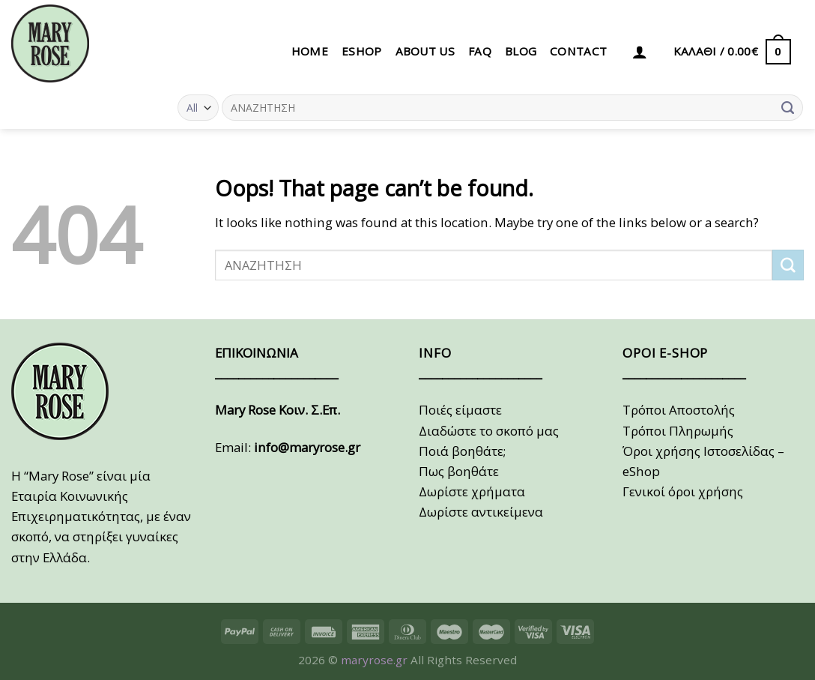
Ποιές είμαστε (460, 409)
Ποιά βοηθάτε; (462, 451)
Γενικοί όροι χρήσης (682, 491)
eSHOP (362, 50)
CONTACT (578, 50)
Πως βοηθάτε (459, 471)
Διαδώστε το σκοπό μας (489, 430)
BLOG (520, 50)
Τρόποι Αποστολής (678, 409)
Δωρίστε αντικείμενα (481, 511)
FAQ (479, 50)
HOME (309, 50)
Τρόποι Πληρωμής (677, 430)
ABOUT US (425, 50)
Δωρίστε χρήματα (472, 491)
